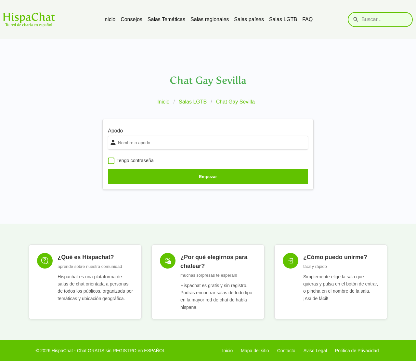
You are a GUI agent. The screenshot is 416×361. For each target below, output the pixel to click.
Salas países (249, 19)
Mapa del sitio (255, 350)
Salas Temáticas (166, 19)
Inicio (109, 19)
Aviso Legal (315, 350)
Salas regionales (209, 19)
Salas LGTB (283, 19)
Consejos (131, 19)
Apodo (115, 130)
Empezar (208, 176)
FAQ (307, 19)
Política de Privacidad (357, 350)
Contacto (286, 350)
